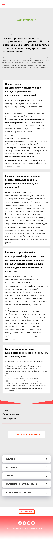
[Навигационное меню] (3, 4)
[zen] (33, 523)
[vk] (20, 523)
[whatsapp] (28, 523)
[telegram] (24, 523)
